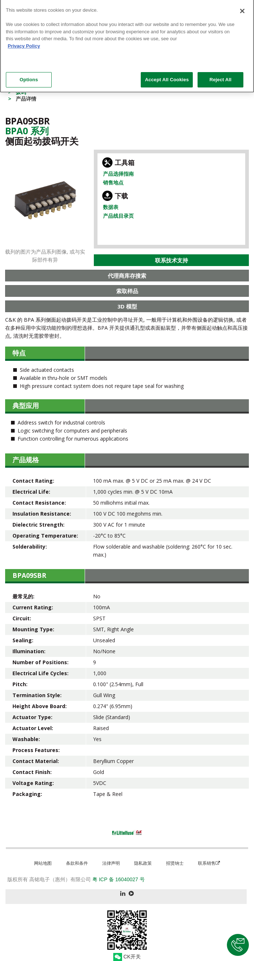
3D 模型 (127, 306)
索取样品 (127, 291)
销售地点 (113, 182)
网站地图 (43, 863)
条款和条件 (77, 863)
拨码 (21, 92)
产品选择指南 (118, 173)
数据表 (110, 206)
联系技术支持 (171, 260)
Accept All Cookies (167, 77)
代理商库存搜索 (127, 275)
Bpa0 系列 (27, 130)
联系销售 (209, 863)
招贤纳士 (175, 863)
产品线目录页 (118, 215)
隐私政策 (143, 863)
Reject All (220, 77)
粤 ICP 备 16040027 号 (118, 879)
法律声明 (111, 863)
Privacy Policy (24, 43)
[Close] (242, 8)
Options (28, 77)
